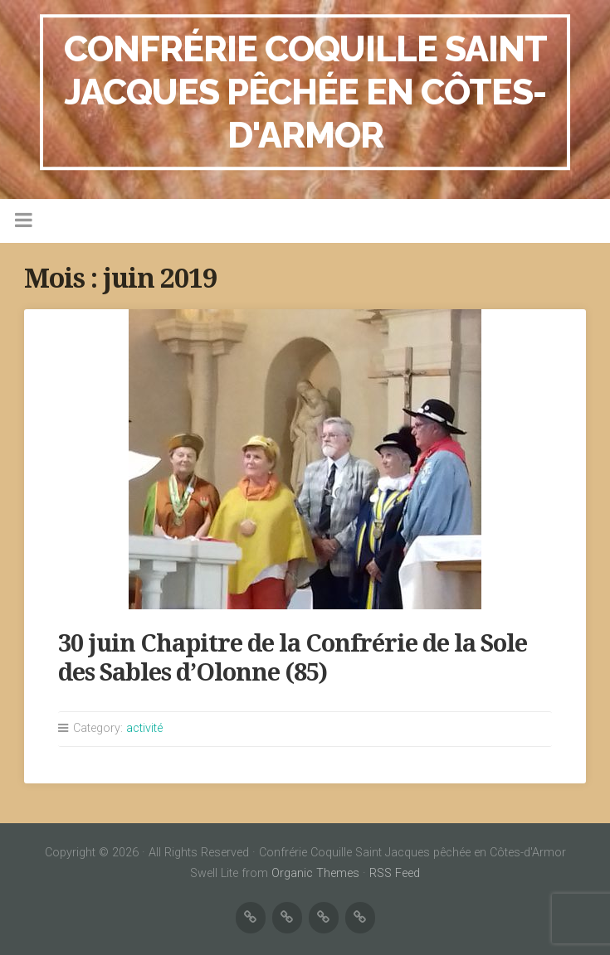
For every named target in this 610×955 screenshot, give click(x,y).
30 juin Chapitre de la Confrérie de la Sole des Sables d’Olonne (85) (292, 657)
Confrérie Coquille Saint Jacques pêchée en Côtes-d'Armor (305, 91)
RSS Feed (394, 873)
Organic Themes (315, 873)
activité (144, 728)
